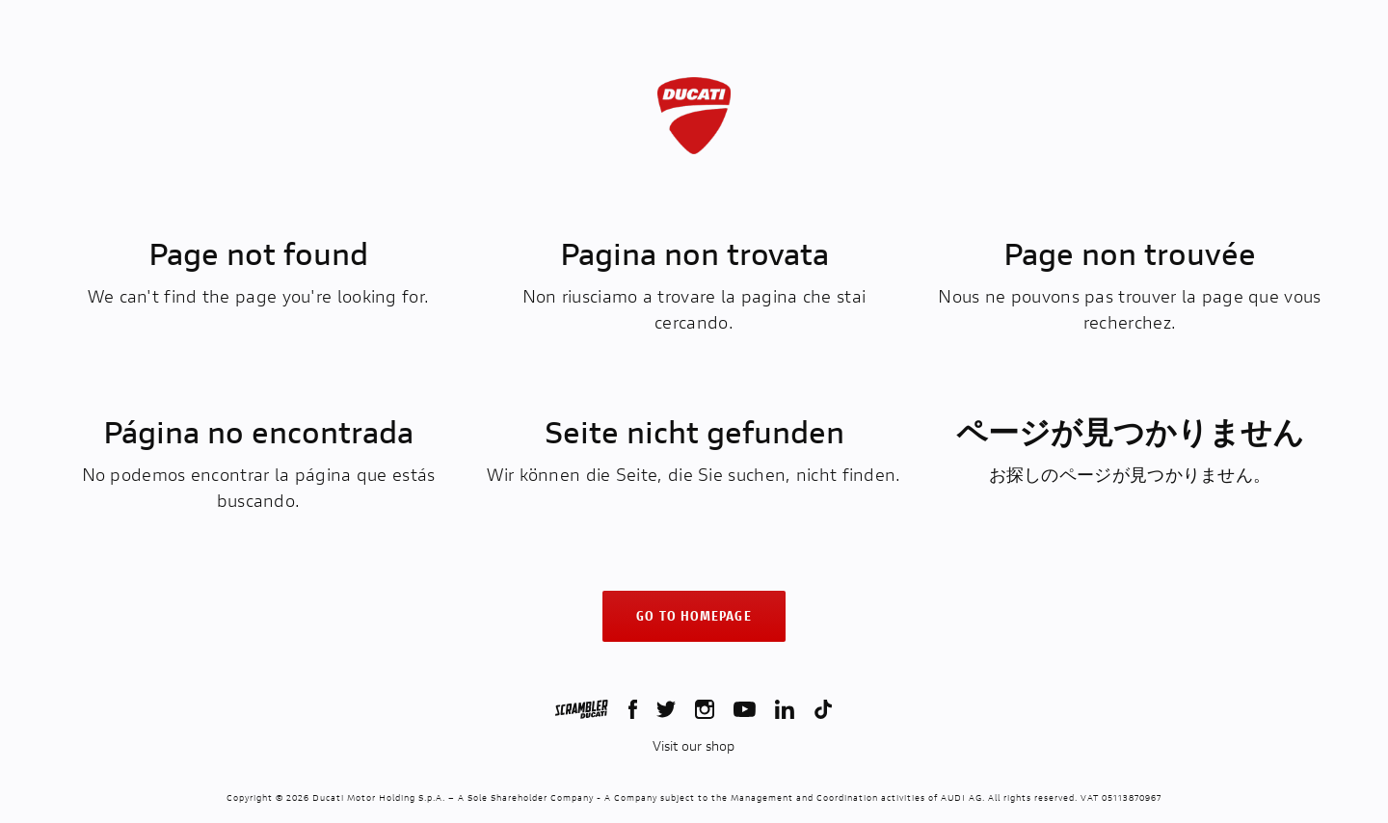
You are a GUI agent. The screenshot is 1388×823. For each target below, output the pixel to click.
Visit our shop (693, 746)
